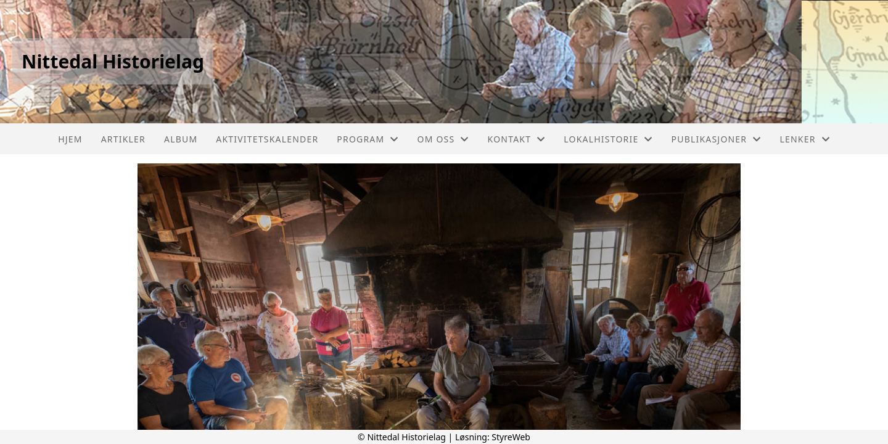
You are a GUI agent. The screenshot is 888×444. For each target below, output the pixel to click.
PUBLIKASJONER (717, 139)
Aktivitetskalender (267, 139)
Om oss (443, 139)
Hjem (70, 139)
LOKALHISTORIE (608, 139)
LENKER (804, 139)
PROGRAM (367, 139)
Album (180, 139)
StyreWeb (510, 437)
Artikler (123, 139)
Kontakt (517, 139)
